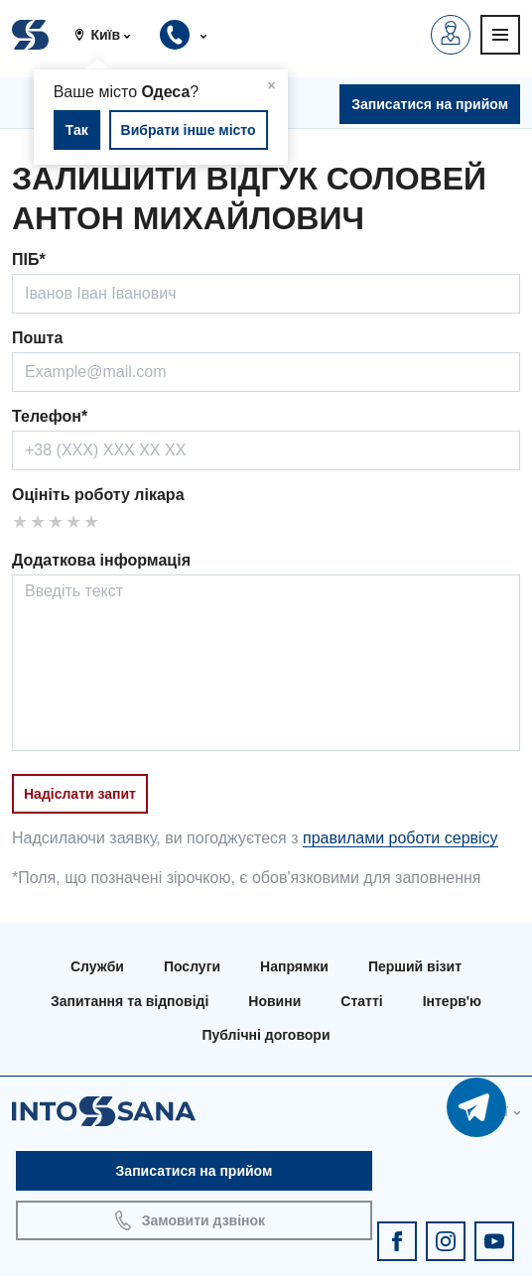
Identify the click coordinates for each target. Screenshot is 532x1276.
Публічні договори (265, 1035)
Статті (361, 1001)
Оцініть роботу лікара (98, 494)
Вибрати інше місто (188, 130)
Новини (274, 1001)
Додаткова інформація (101, 560)
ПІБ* (29, 259)
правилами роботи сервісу (400, 837)
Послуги (192, 966)
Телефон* (49, 416)
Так (77, 130)
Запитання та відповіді (129, 1001)
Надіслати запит (80, 794)
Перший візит (415, 966)
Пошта (37, 337)
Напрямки (294, 966)
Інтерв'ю (452, 1001)
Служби (97, 966)
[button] (110, 35)
